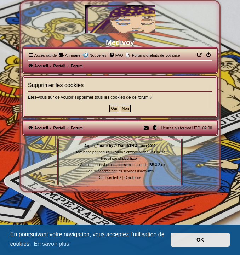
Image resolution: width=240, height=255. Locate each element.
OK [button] (200, 240)
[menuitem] (69, 55)
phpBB (103, 152)
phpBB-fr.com (129, 158)
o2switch (147, 171)
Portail (59, 66)
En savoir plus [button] (51, 244)
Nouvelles (97, 55)
